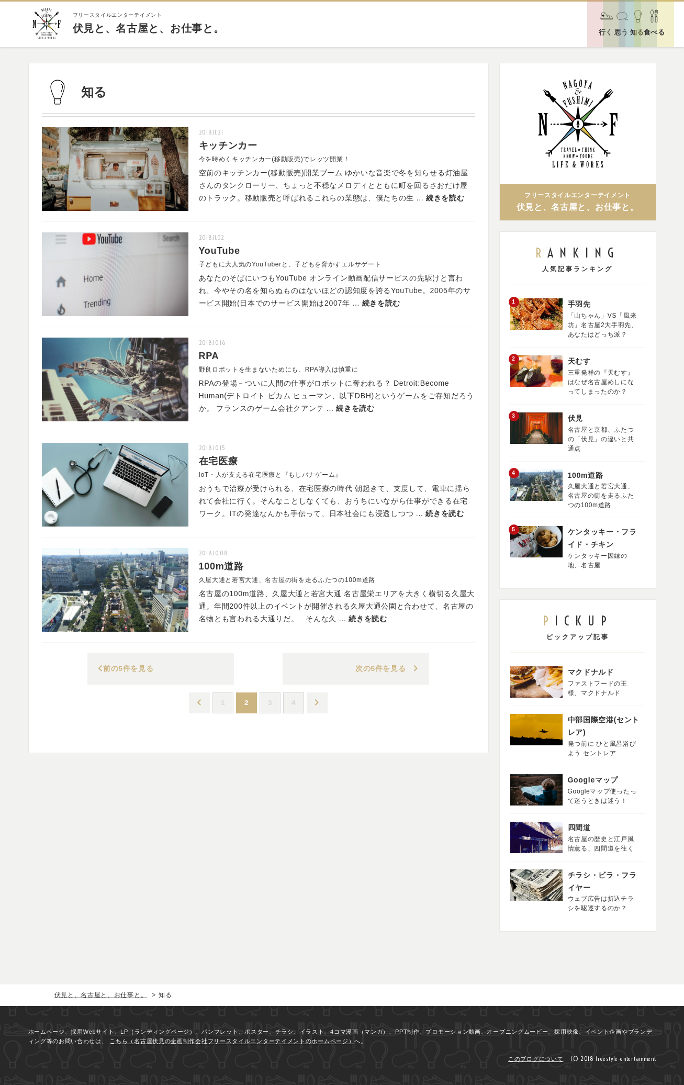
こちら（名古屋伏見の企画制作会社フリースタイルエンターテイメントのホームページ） (231, 1041)
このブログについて (535, 1058)
